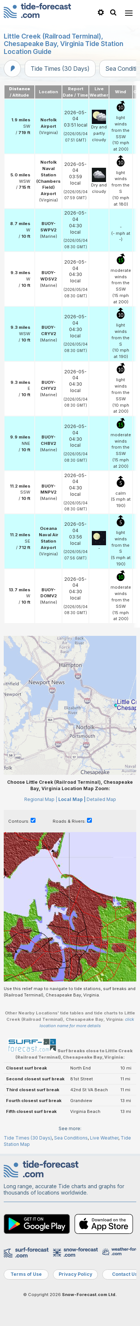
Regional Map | (40, 799)
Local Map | (71, 799)
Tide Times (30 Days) (60, 68)
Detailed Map (101, 799)
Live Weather (104, 1138)
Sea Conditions (71, 1138)
